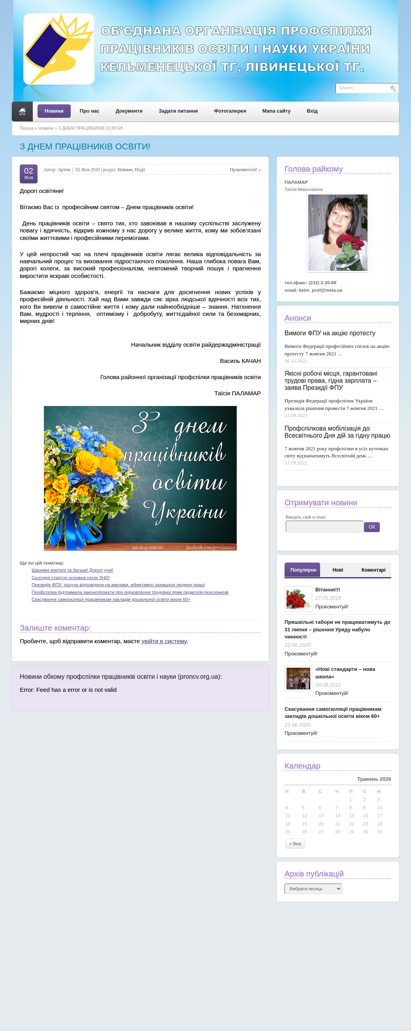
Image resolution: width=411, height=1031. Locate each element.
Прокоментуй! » (245, 169)
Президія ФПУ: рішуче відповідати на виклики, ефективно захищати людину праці (118, 584)
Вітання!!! (327, 590)
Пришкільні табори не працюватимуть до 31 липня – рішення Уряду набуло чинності (337, 629)
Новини (54, 111)
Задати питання (178, 111)
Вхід (312, 111)
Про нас (90, 111)
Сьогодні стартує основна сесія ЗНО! (71, 577)
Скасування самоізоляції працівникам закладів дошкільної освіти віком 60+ (111, 599)
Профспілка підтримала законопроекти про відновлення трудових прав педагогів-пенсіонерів (130, 592)
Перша (27, 128)
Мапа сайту (276, 111)
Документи (129, 111)
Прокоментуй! (332, 607)
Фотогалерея (230, 111)
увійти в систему (164, 641)
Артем (64, 169)
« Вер (295, 843)
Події (140, 169)
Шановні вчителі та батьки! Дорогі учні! (72, 570)
